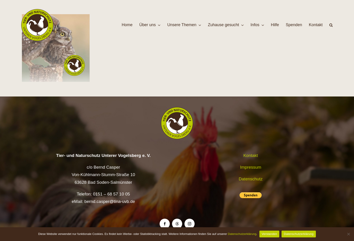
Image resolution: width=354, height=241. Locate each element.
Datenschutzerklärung (242, 234)
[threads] (177, 224)
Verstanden (269, 234)
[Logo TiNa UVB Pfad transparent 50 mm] (37, 11)
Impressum (250, 167)
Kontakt (250, 155)
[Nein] (348, 234)
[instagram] (189, 224)
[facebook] (165, 224)
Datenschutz (251, 179)
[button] (331, 25)
